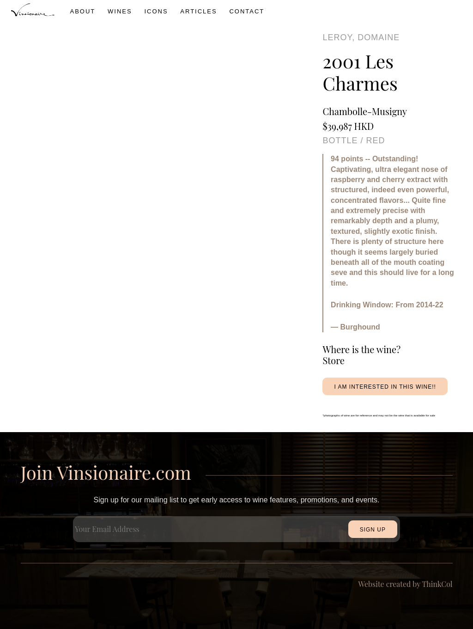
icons (156, 11)
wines (120, 11)
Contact (246, 11)
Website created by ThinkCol (405, 584)
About (83, 11)
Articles (198, 11)
